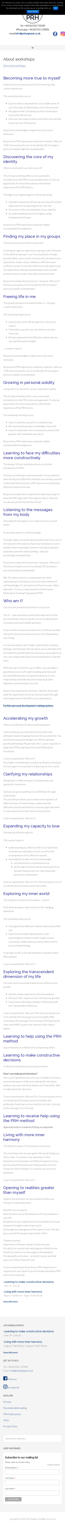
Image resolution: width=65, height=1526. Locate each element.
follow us (10, 1379)
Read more (33, 12)
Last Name (10, 1488)
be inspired (11, 1387)
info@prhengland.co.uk (27, 33)
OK (55, 8)
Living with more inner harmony (23, 1291)
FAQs (6, 1420)
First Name (10, 1478)
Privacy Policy (10, 1426)
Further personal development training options (28, 705)
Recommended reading (15, 1407)
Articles (7, 1401)
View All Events (10, 1301)
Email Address (11, 1467)
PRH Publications (12, 1414)
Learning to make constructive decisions (29, 1281)
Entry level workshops (14, 65)
